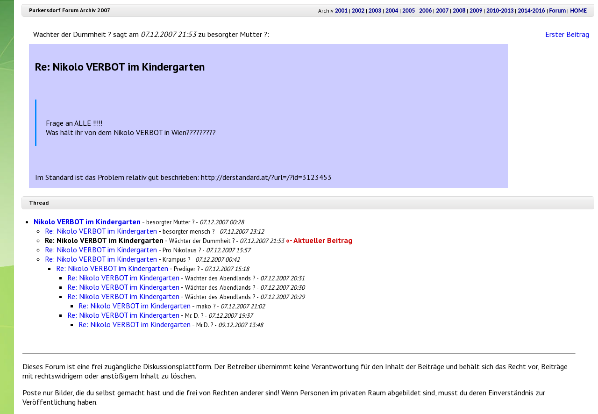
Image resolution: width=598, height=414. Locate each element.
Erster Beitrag (567, 34)
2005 (408, 10)
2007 (442, 10)
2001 (341, 10)
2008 (459, 10)
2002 (358, 10)
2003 (375, 10)
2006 (425, 10)
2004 (391, 10)
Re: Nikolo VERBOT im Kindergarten (101, 231)
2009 (476, 10)
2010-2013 (499, 10)
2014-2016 (531, 10)
